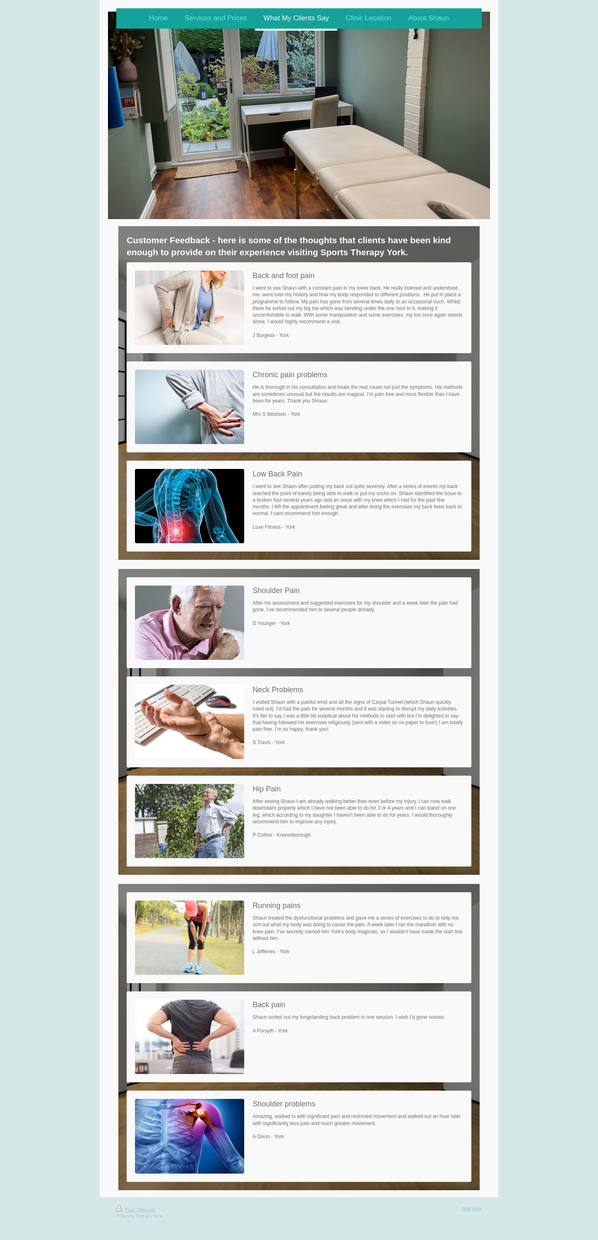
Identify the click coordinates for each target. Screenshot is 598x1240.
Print (126, 1209)
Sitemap (146, 1209)
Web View (471, 1208)
